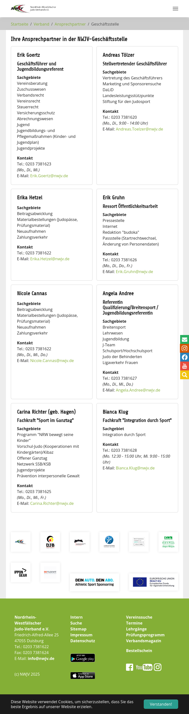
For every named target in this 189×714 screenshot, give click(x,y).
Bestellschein (139, 650)
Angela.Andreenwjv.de (138, 390)
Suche (76, 623)
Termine (134, 623)
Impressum (81, 635)
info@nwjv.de (41, 658)
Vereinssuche (139, 617)
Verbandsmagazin (143, 640)
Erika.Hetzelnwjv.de (50, 259)
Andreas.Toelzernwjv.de (139, 129)
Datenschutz (82, 640)
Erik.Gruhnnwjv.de (134, 271)
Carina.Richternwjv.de (52, 503)
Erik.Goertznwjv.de (49, 175)
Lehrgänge (136, 629)
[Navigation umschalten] (175, 8)
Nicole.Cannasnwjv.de (52, 360)
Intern (76, 617)
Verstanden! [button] (161, 704)
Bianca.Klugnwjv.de (135, 468)
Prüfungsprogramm (145, 635)
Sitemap (78, 629)
